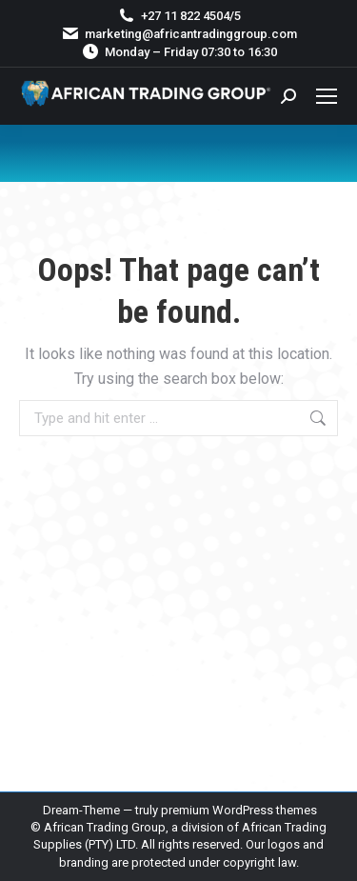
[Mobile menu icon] (326, 96)
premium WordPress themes (239, 810)
